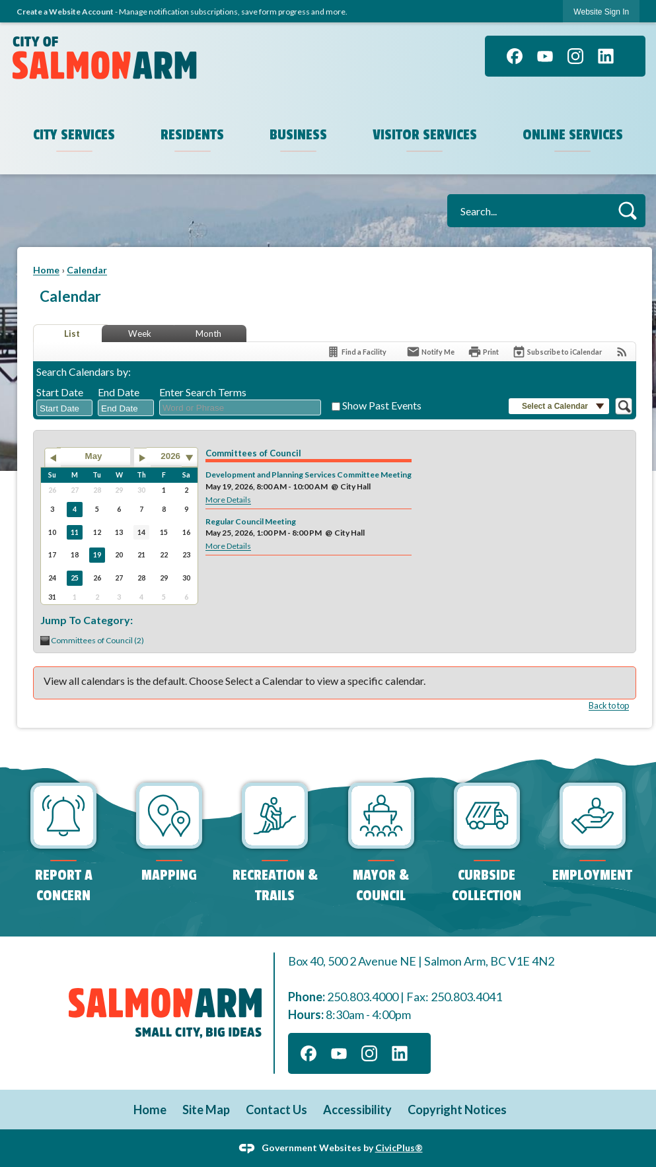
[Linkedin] (606, 56)
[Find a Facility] (356, 352)
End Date (118, 392)
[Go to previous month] (52, 457)
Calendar (87, 269)
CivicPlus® (399, 1146)
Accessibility (357, 1109)
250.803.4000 (362, 996)
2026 (170, 456)
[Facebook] (515, 56)
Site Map (206, 1109)
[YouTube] (545, 56)
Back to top (609, 705)
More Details (228, 500)
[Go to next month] (142, 457)
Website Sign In (601, 12)
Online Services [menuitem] (573, 134)
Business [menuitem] (298, 134)
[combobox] (64, 408)
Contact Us (276, 1109)
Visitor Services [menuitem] (425, 134)
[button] (627, 210)
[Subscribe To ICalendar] (557, 352)
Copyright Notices (457, 1109)
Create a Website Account (65, 12)
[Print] (483, 352)
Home (46, 269)
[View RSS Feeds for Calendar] (622, 352)
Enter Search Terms (202, 392)
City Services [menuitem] (74, 134)
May (93, 456)
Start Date (59, 392)
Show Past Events (381, 405)
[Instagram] (575, 56)
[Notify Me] (430, 352)
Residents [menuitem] (192, 134)
